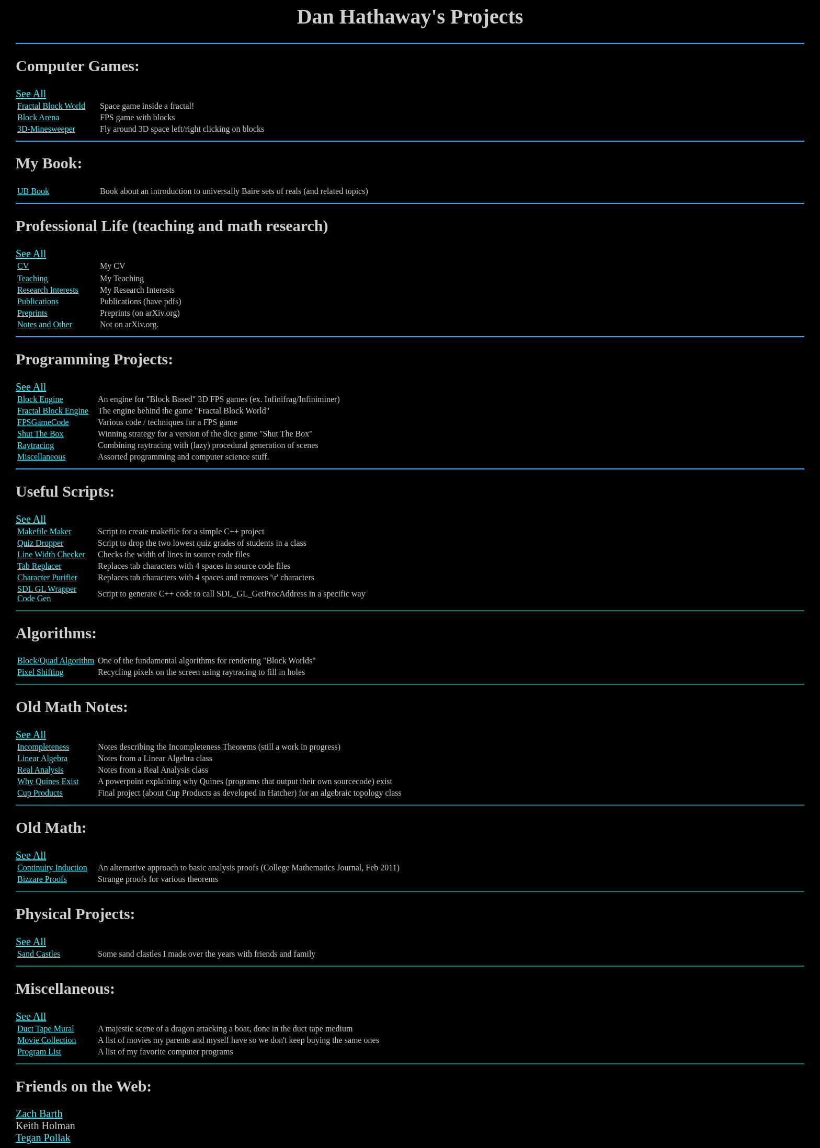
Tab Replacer (39, 565)
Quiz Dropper (40, 542)
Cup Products (40, 792)
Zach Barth (39, 1113)
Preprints (32, 312)
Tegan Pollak (43, 1137)
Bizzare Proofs (42, 879)
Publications (38, 301)
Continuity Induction (52, 867)
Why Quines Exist (47, 781)
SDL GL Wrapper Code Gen (46, 593)
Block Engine (40, 399)
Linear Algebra (42, 758)
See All (31, 93)
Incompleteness (43, 746)
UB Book (33, 191)
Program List (39, 1051)
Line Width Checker (51, 554)
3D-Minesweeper (46, 128)
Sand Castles (38, 953)
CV (23, 265)
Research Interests (47, 289)
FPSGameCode (43, 422)
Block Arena (38, 117)
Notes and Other (44, 324)
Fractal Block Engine (52, 410)
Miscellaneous (41, 456)
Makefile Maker (44, 531)
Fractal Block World (51, 105)
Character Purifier (47, 577)
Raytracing (35, 445)
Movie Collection (46, 1040)
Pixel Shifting (40, 672)
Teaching (32, 278)
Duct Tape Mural (45, 1028)
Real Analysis (40, 769)
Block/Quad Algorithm (55, 660)
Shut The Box (40, 433)
